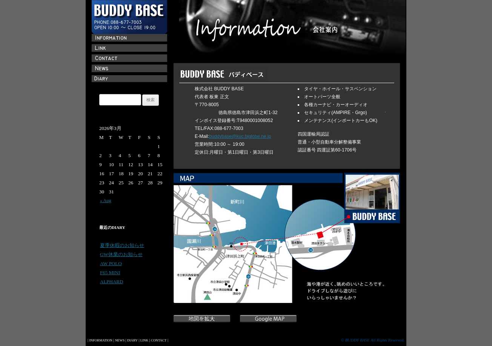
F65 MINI (110, 272)
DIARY (132, 340)
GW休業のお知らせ (121, 254)
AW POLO (111, 263)
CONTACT (158, 340)
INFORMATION (100, 340)
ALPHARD (111, 281)
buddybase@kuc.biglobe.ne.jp (240, 136)
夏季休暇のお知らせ (122, 245)
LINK (144, 340)
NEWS (120, 340)
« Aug (105, 200)
